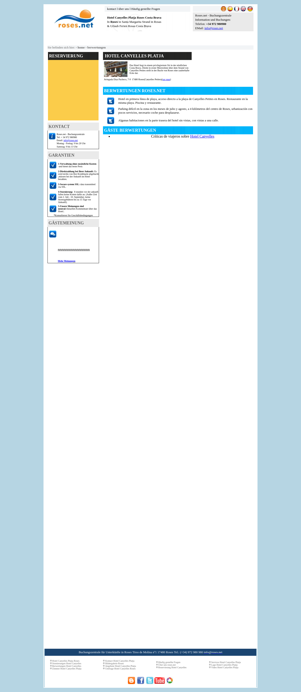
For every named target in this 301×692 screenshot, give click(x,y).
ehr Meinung (65, 261)
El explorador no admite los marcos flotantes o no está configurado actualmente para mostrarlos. (73, 91)
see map (166, 79)
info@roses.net (213, 28)
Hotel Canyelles (202, 136)
